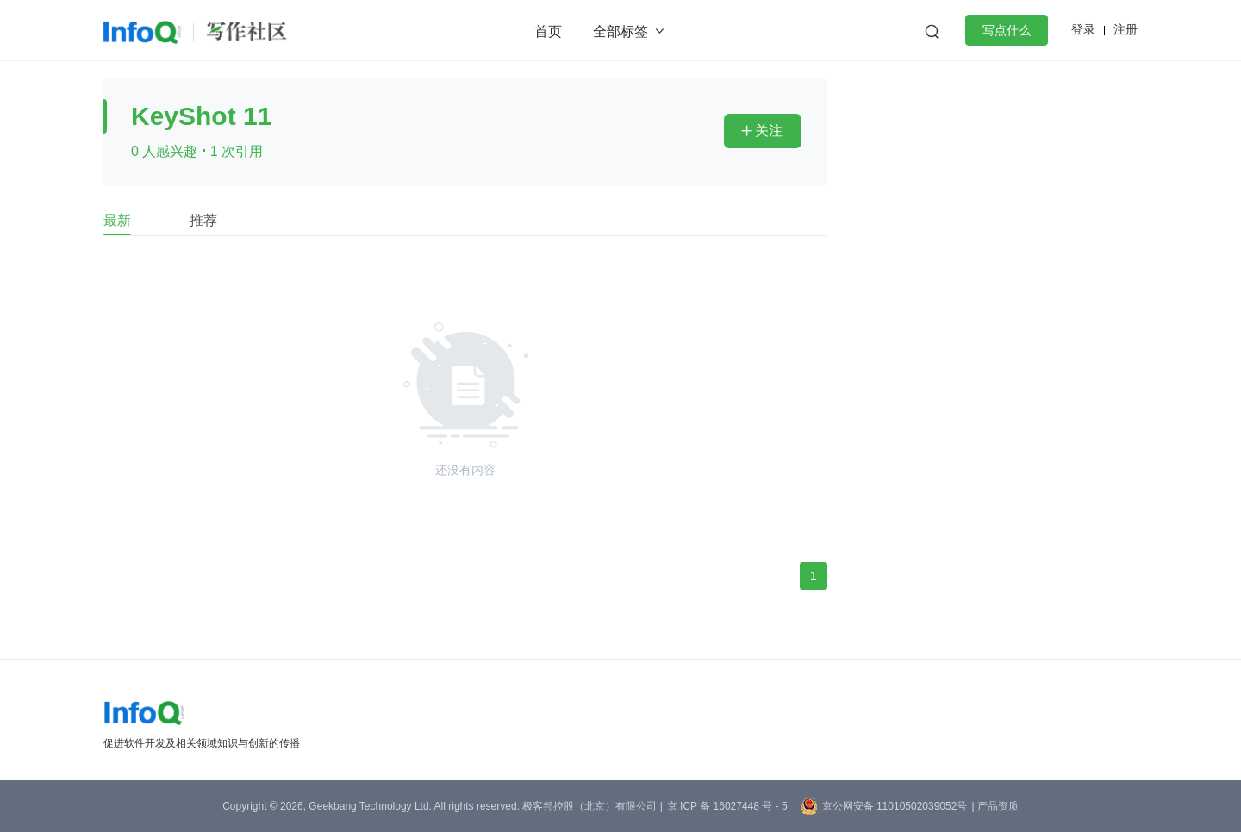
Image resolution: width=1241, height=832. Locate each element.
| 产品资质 (994, 806)
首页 (548, 31)
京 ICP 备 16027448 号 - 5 (727, 806)
